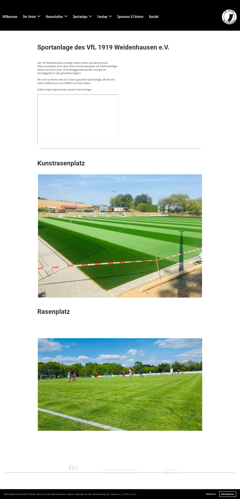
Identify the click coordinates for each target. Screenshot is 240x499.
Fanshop (104, 16)
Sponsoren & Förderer (130, 16)
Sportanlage (82, 16)
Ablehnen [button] (211, 494)
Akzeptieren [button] (227, 494)
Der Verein (31, 16)
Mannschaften (56, 16)
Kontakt (154, 16)
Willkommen (9, 16)
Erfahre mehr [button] (130, 494)
